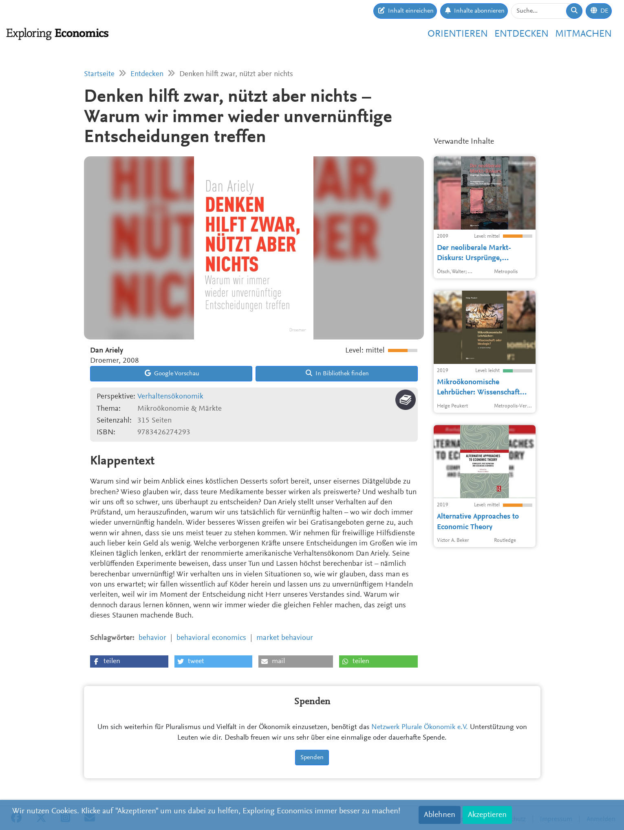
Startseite (99, 74)
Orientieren (458, 34)
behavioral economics (211, 638)
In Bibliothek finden (337, 373)
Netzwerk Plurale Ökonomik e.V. (419, 727)
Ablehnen (439, 815)
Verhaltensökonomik (170, 397)
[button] (129, 661)
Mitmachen (583, 34)
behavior (152, 638)
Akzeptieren (487, 815)
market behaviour (284, 638)
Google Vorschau (172, 373)
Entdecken (521, 34)
